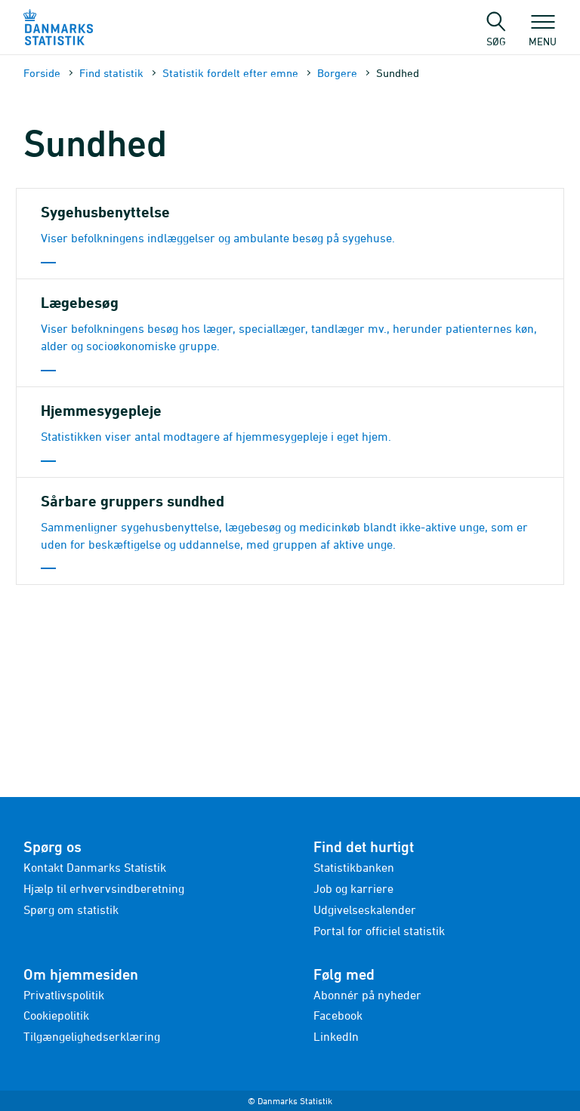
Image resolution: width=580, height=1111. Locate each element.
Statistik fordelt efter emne (230, 72)
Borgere (337, 72)
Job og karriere (353, 888)
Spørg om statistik (71, 909)
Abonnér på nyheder (367, 995)
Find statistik (111, 72)
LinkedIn (336, 1036)
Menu (543, 34)
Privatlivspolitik (63, 995)
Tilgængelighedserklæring (91, 1036)
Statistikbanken (353, 867)
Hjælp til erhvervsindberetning (103, 888)
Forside (41, 72)
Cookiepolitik (56, 1015)
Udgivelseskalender (364, 909)
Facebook (337, 1015)
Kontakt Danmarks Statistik (94, 867)
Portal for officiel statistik (379, 930)
